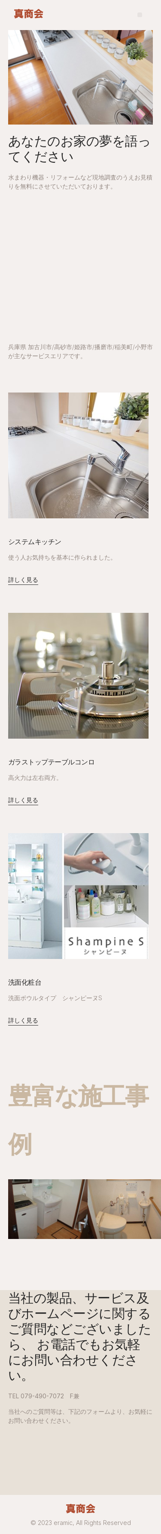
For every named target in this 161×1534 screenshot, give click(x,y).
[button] (139, 14)
